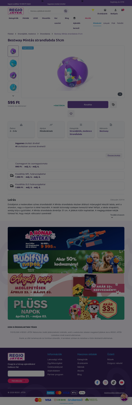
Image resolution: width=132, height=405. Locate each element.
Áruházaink (102, 12)
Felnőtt (120, 23)
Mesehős (46, 18)
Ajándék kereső (76, 23)
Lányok (106, 23)
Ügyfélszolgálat (54, 363)
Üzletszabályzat (55, 367)
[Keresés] (48, 11)
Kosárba (88, 104)
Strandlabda (45, 34)
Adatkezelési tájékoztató (114, 393)
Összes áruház (114, 155)
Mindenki (97, 23)
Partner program (55, 374)
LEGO (35, 18)
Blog (67, 18)
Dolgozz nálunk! (115, 363)
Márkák (26, 18)
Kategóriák (13, 18)
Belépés (114, 12)
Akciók (88, 18)
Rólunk (110, 359)
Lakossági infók (54, 359)
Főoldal (10, 34)
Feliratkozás (18, 381)
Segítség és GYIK (117, 2)
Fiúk (113, 23)
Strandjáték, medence (27, 34)
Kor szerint (57, 21)
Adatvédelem (53, 370)
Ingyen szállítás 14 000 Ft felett (19, 4)
